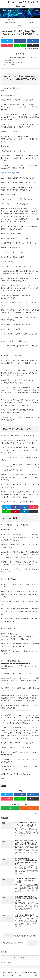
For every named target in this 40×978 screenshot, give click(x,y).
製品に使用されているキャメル (14, 63)
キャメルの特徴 (9, 65)
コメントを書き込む (20, 959)
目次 (17, 54)
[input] (20, 466)
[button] (36, 467)
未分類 (4, 786)
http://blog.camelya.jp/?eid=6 (10, 173)
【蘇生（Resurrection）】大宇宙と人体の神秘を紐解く (20, 4)
